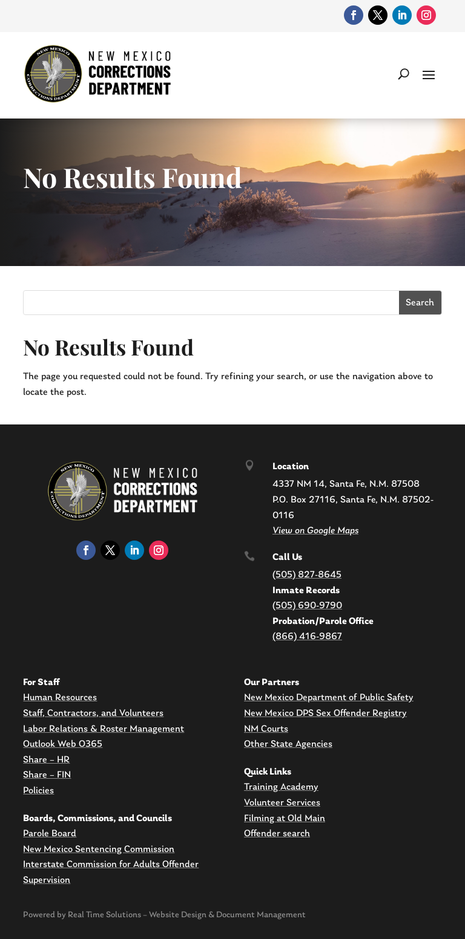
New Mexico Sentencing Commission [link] (98, 849)
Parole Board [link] (49, 834)
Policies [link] (38, 791)
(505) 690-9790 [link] (307, 606)
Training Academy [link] (281, 787)
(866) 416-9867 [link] (307, 637)
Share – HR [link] (46, 760)
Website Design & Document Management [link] (227, 915)
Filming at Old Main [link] (284, 819)
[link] (353, 15)
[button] (428, 73)
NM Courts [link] (266, 729)
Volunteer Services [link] (282, 803)
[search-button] (403, 73)
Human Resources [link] (60, 698)
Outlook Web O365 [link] (62, 744)
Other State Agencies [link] (288, 744)
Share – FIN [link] (47, 775)
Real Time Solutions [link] (104, 915)
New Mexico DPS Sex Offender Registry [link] (325, 713)
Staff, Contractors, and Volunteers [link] (93, 713)
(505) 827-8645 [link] (306, 575)
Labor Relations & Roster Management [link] (103, 729)
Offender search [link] (277, 834)
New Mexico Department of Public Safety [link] (329, 698)
